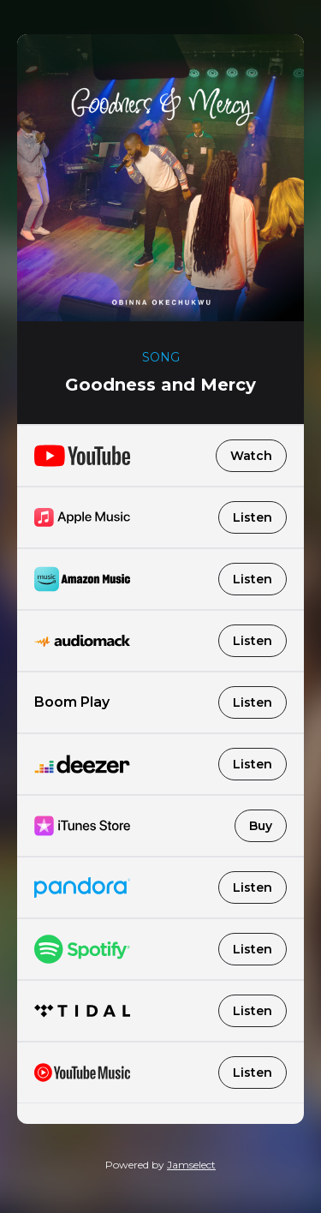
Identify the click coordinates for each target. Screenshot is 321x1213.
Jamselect (191, 1164)
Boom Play (160, 702)
